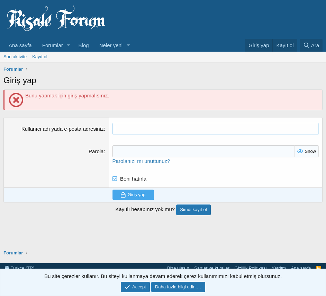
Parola (96, 151)
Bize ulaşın (178, 268)
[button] (68, 45)
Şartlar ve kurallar (211, 268)
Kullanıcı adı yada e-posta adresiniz (62, 129)
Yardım (279, 268)
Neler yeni (111, 45)
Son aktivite (15, 56)
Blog (84, 45)
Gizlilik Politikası (251, 268)
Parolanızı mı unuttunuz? (141, 161)
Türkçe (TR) (20, 268)
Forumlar (52, 45)
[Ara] (311, 45)
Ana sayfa (20, 45)
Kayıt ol (39, 56)
